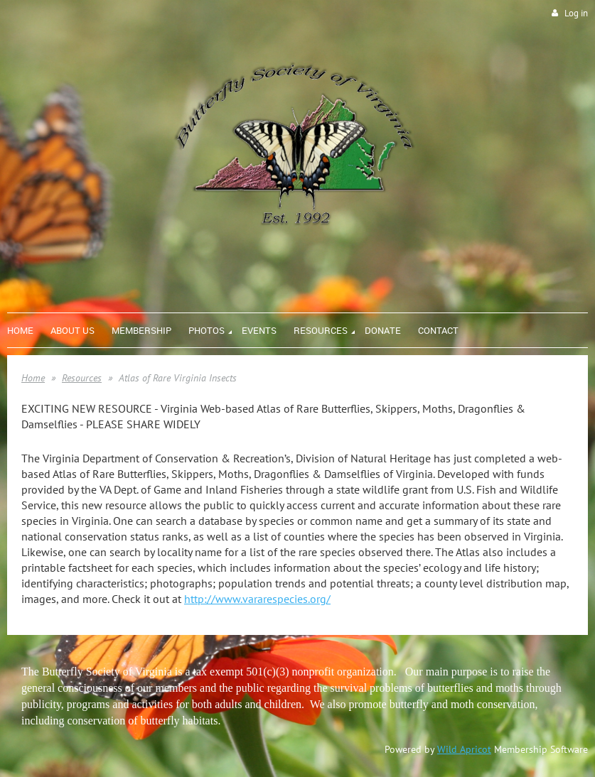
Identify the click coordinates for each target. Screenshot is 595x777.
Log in (576, 13)
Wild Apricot (464, 749)
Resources (82, 377)
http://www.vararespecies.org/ (257, 599)
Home (33, 377)
